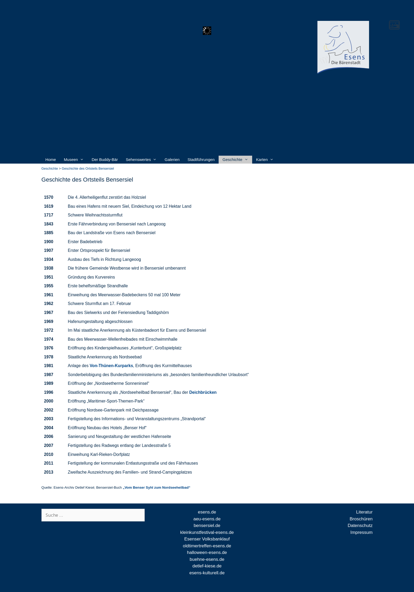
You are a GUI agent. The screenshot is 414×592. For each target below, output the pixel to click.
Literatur (364, 512)
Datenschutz (360, 525)
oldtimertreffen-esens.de (207, 545)
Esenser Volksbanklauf (207, 539)
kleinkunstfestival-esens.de (207, 532)
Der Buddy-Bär (105, 159)
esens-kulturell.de (206, 572)
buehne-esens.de (207, 559)
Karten (265, 160)
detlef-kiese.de (207, 565)
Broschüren (361, 518)
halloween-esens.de (207, 552)
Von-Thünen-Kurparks (111, 365)
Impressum (361, 532)
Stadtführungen (201, 159)
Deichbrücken (203, 392)
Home (50, 159)
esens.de (207, 512)
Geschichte (235, 160)
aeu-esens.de (206, 518)
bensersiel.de (207, 525)
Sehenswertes (141, 160)
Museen (74, 160)
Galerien (172, 159)
